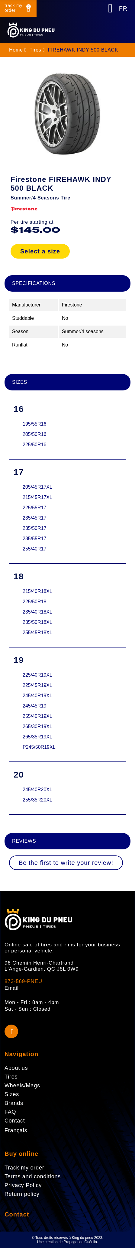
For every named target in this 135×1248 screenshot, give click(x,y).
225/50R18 (34, 601)
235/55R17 (34, 538)
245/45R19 (34, 705)
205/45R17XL (37, 487)
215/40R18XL (37, 591)
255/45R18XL (37, 632)
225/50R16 (34, 444)
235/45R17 (34, 517)
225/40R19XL (37, 675)
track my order (13, 8)
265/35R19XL (37, 736)
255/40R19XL (37, 716)
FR (123, 8)
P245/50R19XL (39, 747)
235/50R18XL (37, 622)
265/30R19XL (37, 726)
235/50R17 (34, 528)
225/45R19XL (37, 685)
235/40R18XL (37, 611)
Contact (17, 1214)
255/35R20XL (37, 799)
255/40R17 (34, 548)
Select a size (40, 251)
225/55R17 (34, 507)
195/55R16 (34, 424)
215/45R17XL (37, 497)
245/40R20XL (37, 789)
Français (16, 1130)
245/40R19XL (37, 695)
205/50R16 (34, 434)
